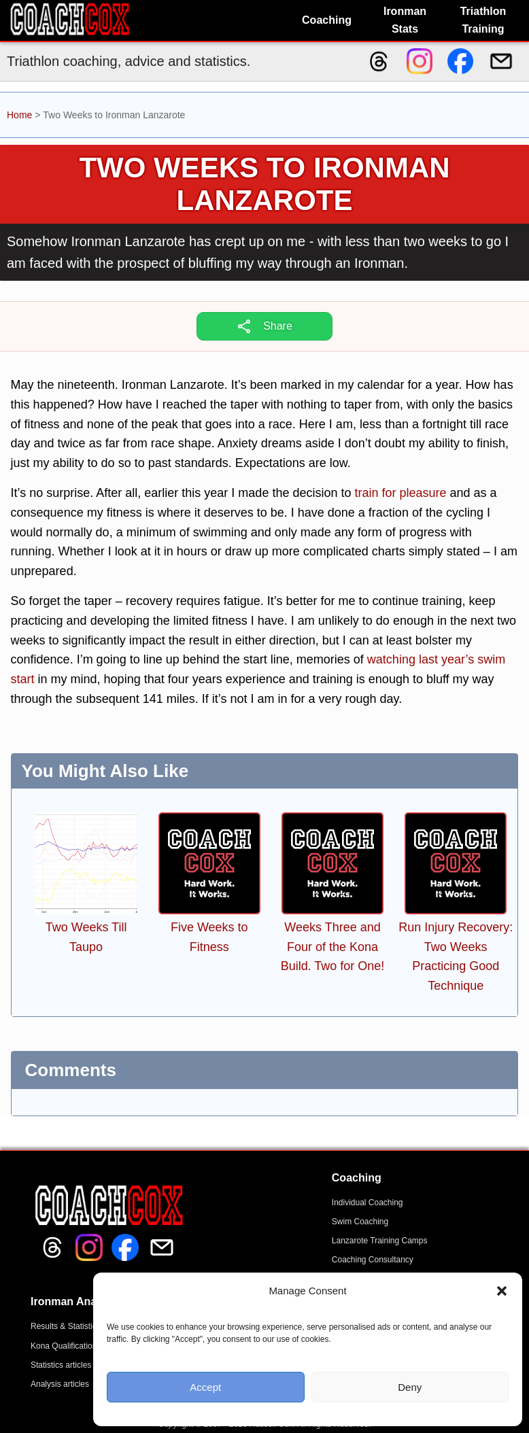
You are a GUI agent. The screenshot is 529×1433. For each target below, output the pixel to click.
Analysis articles (60, 1384)
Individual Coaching (367, 1202)
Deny (410, 1387)
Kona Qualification (64, 1346)
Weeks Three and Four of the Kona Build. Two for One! (333, 946)
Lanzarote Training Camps (380, 1240)
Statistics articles (61, 1365)
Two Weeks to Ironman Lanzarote (264, 184)
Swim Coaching (360, 1221)
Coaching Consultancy (372, 1259)
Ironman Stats (404, 20)
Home (19, 114)
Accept (205, 1387)
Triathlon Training (483, 20)
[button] (502, 1291)
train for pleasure (400, 493)
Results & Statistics (66, 1326)
